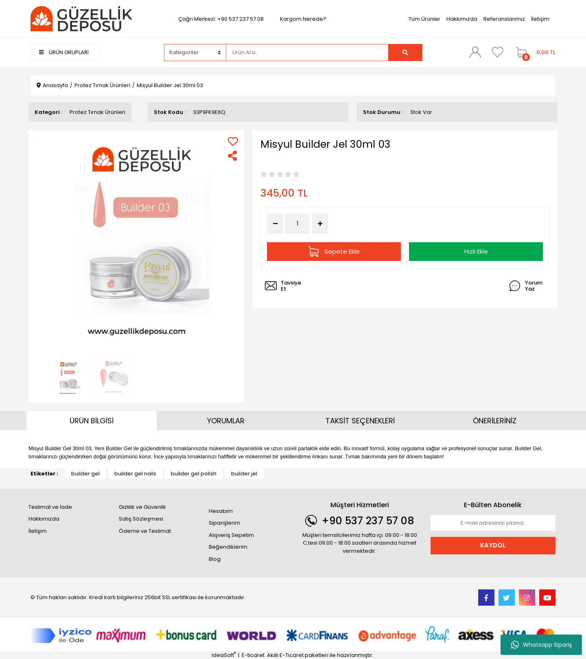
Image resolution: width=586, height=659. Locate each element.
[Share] (233, 156)
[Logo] (81, 18)
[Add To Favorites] (233, 141)
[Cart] (533, 52)
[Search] (307, 52)
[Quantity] (297, 224)
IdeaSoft (224, 655)
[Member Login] (475, 52)
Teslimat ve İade (50, 507)
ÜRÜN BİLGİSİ (92, 421)
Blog (215, 559)
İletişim (540, 19)
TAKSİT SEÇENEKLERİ (360, 421)
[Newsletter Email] (493, 523)
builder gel (85, 473)
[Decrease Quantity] (275, 224)
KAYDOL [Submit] (492, 545)
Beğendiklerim (228, 547)
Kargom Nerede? (303, 19)
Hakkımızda (461, 19)
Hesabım (221, 511)
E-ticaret (253, 655)
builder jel (244, 473)
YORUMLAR (226, 421)
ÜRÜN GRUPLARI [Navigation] (64, 52)
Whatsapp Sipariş (541, 644)
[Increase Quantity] (320, 224)
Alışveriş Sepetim (231, 535)
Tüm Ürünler (424, 19)
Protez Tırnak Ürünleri (97, 112)
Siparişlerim (224, 523)
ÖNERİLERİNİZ (494, 421)
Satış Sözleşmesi (141, 519)
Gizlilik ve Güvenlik (142, 507)
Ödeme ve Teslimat (145, 531)
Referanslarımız (504, 19)
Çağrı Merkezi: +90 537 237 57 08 (221, 19)
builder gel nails (135, 473)
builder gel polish (193, 473)
